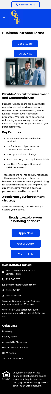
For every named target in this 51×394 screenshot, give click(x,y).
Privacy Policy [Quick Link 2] (9, 336)
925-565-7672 (25, 4)
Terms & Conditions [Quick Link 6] (12, 358)
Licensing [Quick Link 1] (7, 331)
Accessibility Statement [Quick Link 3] (15, 342)
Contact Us (25, 254)
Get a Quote (25, 43)
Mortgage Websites (23, 382)
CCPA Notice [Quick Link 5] (9, 353)
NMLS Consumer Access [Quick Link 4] (15, 347)
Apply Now (25, 53)
